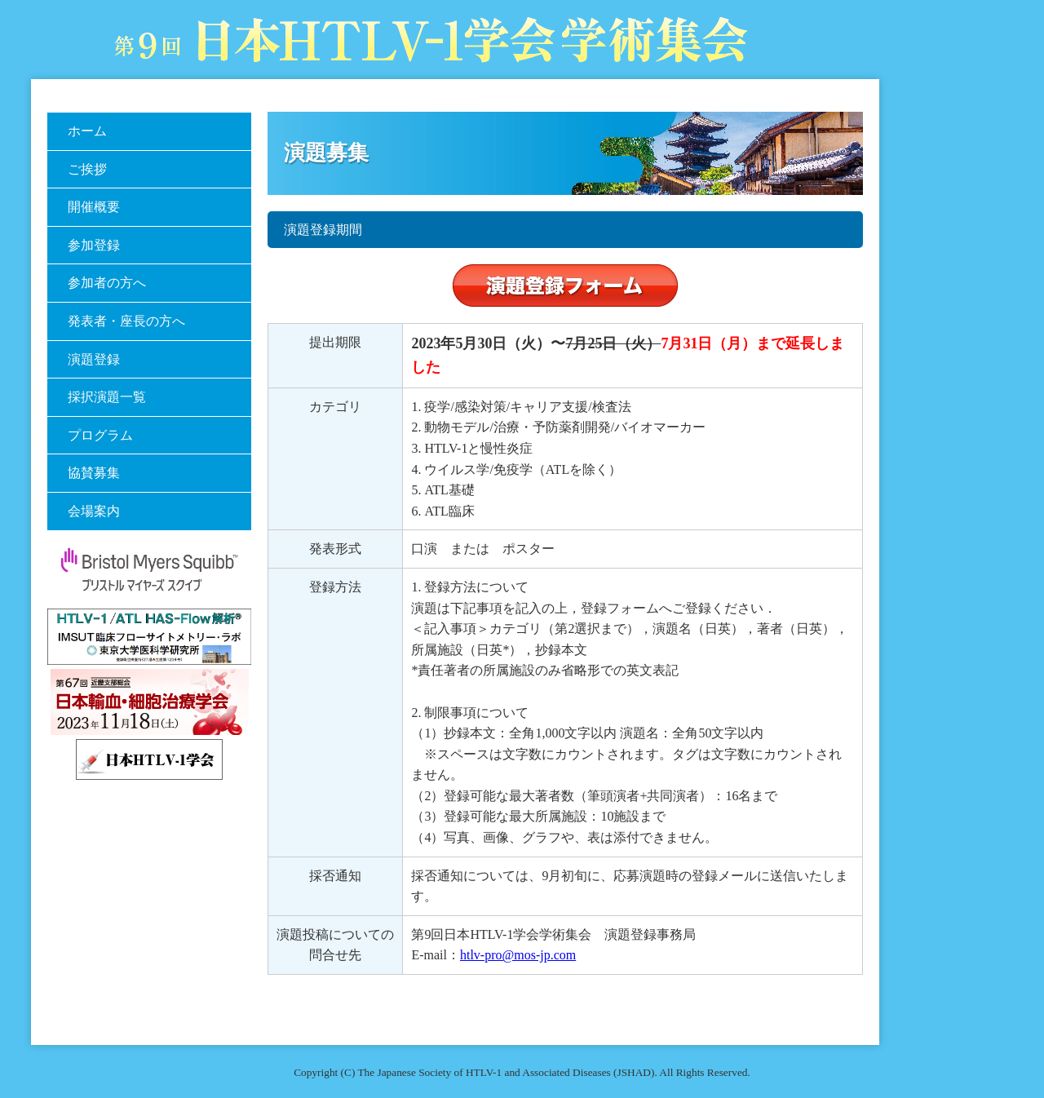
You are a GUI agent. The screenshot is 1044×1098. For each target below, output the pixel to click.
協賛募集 (94, 473)
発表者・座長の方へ (126, 321)
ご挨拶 (87, 169)
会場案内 (94, 511)
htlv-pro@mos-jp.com (518, 955)
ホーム (87, 131)
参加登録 (94, 245)
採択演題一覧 (107, 397)
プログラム (100, 435)
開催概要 (94, 207)
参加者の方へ (107, 283)
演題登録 (94, 359)
